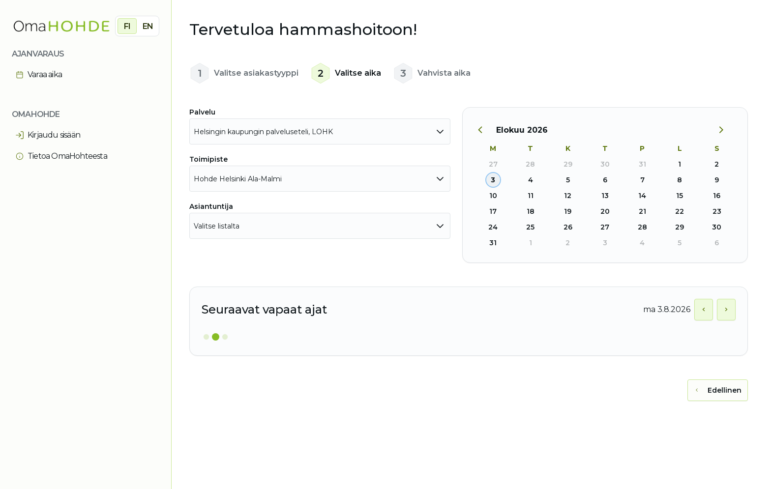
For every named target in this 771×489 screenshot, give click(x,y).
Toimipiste (208, 159)
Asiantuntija (211, 206)
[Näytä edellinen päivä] (703, 309)
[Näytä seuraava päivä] (726, 309)
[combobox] (319, 131)
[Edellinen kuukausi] (485, 130)
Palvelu (202, 112)
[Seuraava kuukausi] (725, 130)
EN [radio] (148, 26)
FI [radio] (127, 26)
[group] (137, 26)
